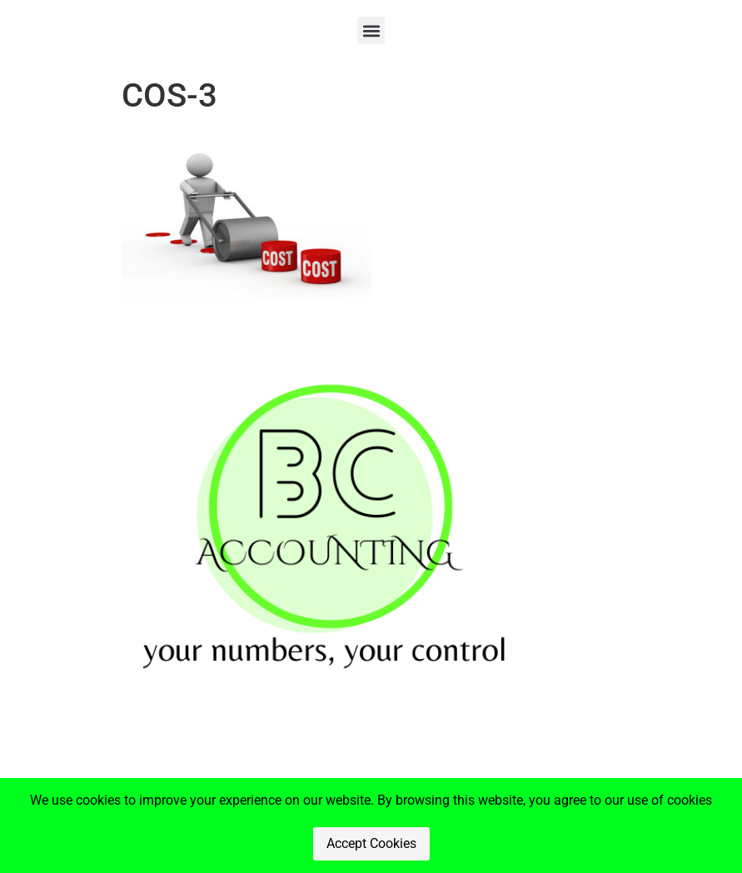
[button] (371, 30)
